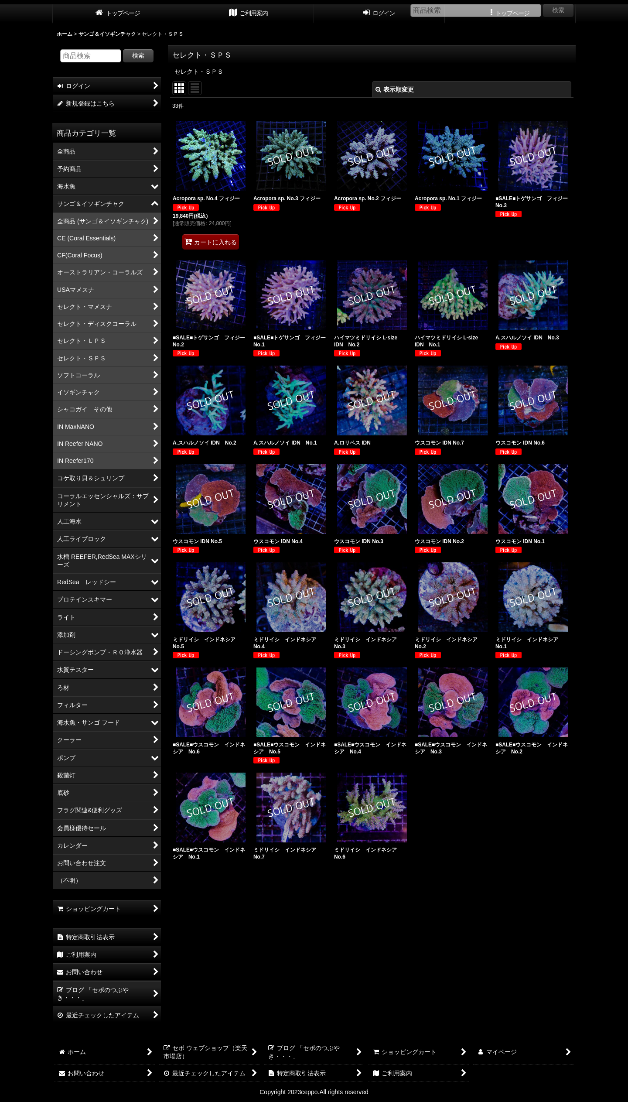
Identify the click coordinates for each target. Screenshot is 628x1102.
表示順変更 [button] (394, 89)
